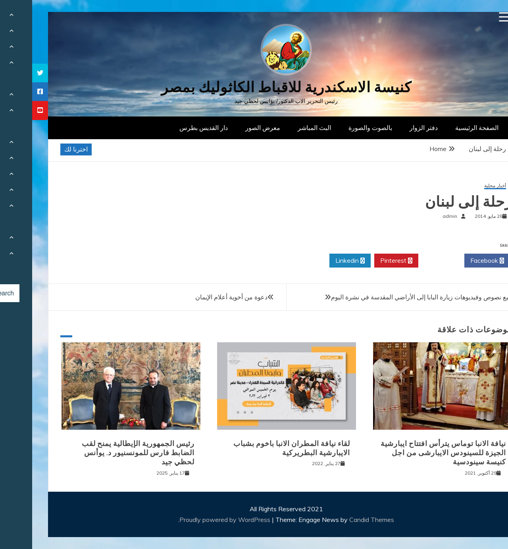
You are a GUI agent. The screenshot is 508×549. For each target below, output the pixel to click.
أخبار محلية (463, 185)
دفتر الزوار (391, 128)
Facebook (455, 261)
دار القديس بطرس (171, 128)
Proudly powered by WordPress (193, 520)
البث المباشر (282, 128)
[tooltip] (8, 73)
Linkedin (318, 261)
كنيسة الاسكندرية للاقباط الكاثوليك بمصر (254, 87)
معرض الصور (230, 128)
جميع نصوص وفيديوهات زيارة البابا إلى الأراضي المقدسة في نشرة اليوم (391, 297)
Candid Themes (339, 520)
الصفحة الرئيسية (444, 128)
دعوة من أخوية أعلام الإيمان (199, 297)
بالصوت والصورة (338, 128)
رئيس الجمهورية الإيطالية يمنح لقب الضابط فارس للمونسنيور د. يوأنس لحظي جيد (106, 453)
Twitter (409, 261)
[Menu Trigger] (472, 17)
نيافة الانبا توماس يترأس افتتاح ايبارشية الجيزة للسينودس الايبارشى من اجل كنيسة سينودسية (411, 453)
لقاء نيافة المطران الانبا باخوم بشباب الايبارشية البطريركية (259, 448)
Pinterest (364, 261)
